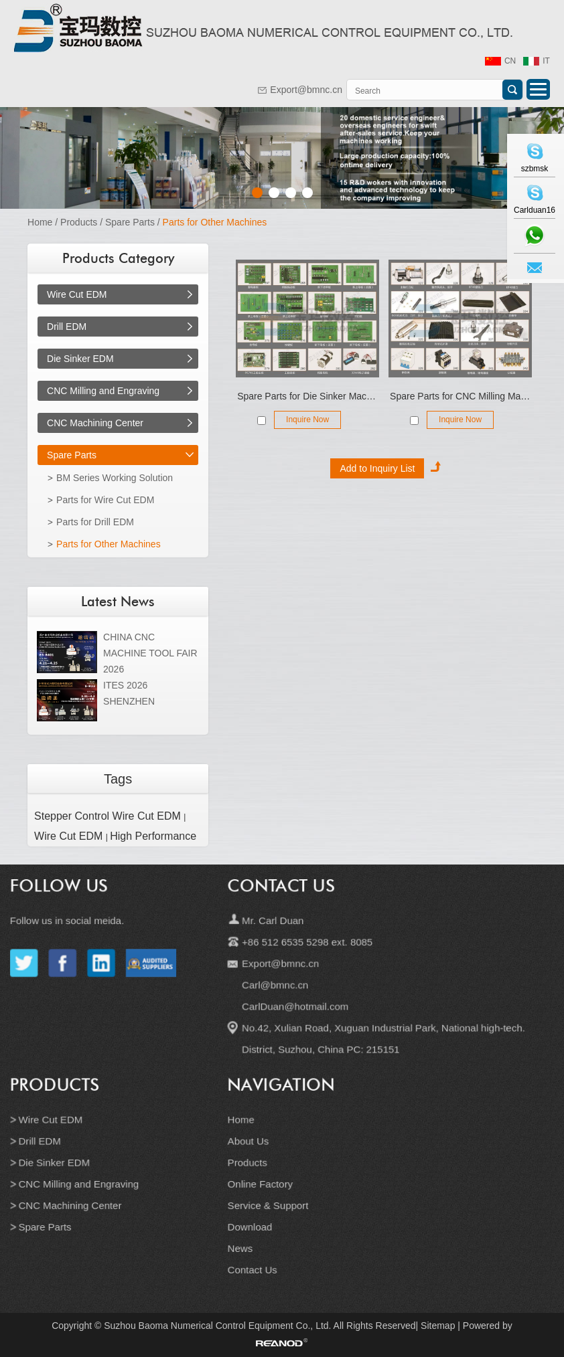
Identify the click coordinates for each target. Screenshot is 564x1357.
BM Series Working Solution (114, 477)
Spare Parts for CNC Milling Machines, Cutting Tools (460, 396)
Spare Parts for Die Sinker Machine (307, 396)
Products (78, 222)
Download (252, 1217)
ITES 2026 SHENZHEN (129, 693)
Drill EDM (66, 326)
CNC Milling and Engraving (103, 390)
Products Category (118, 258)
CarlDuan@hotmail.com (294, 1014)
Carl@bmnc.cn (275, 994)
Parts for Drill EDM (95, 522)
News (243, 1236)
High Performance (153, 836)
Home (39, 222)
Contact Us (281, 903)
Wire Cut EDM (77, 294)
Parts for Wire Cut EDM (105, 499)
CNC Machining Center (95, 423)
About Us (251, 1138)
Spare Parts (130, 222)
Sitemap (438, 1325)
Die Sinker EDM (80, 358)
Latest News (118, 602)
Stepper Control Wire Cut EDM (109, 816)
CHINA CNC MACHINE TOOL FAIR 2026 (150, 653)
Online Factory (262, 1177)
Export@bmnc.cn (306, 89)
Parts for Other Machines (215, 222)
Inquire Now (307, 419)
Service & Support (269, 1197)
